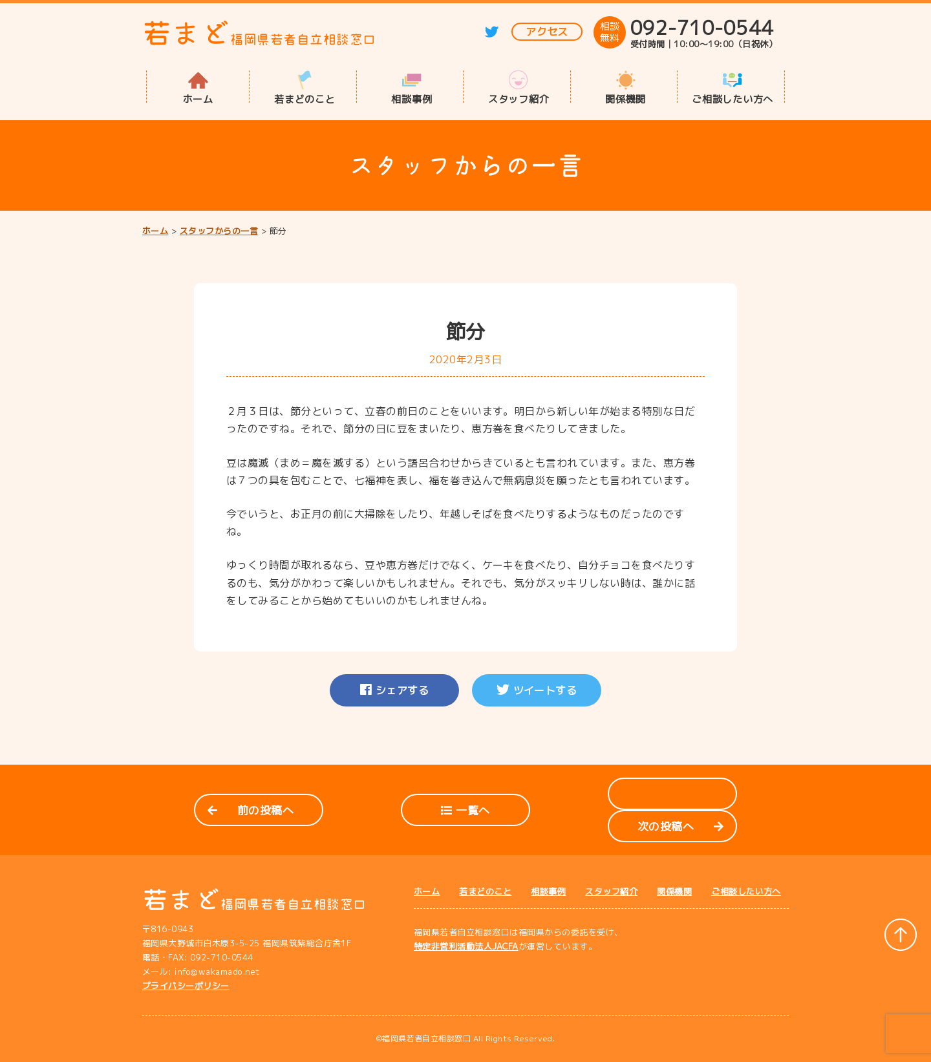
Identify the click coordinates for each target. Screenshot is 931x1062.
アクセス (547, 32)
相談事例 (411, 98)
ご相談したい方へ (732, 98)
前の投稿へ (251, 810)
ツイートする (537, 690)
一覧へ (465, 810)
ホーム (198, 98)
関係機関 (625, 98)
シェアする (394, 690)
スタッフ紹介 (519, 98)
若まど (259, 33)
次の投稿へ (680, 826)
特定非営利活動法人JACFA (466, 946)
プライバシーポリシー (186, 986)
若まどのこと (305, 98)
